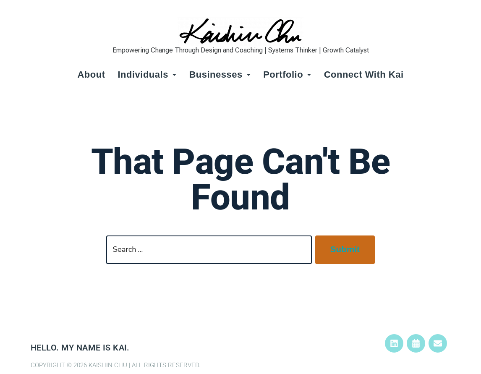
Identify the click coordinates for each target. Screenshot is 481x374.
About (91, 74)
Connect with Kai (364, 74)
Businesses (220, 74)
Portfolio (287, 74)
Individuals (147, 74)
